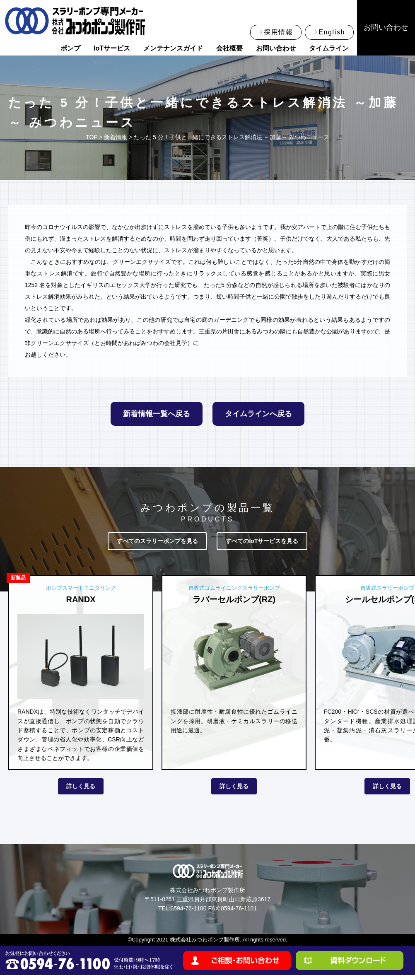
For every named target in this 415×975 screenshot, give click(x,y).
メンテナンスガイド (173, 48)
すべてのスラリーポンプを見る (157, 541)
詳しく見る (80, 786)
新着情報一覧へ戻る (156, 414)
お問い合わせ (276, 48)
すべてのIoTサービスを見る (262, 541)
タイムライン (329, 48)
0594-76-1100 (188, 908)
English (331, 32)
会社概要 (229, 48)
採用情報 (278, 32)
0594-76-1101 (239, 908)
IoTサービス (112, 48)
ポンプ (70, 48)
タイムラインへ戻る (258, 414)
